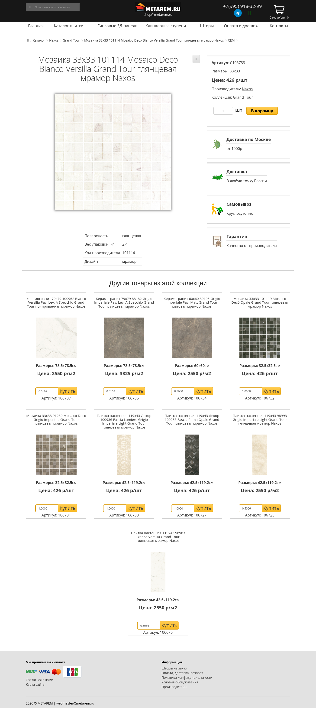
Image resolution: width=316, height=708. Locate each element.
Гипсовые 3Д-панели (117, 25)
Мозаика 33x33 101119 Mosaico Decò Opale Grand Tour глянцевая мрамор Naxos (259, 302)
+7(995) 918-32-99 (242, 6)
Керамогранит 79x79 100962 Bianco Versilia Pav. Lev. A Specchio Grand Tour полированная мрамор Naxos (56, 302)
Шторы (207, 25)
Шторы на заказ (174, 668)
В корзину (262, 111)
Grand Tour (71, 40)
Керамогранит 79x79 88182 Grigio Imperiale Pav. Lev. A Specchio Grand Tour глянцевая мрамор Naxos (124, 302)
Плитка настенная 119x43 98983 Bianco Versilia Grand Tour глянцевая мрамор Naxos (158, 536)
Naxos (54, 40)
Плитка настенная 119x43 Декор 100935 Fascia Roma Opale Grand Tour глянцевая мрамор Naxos (192, 419)
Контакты (279, 25)
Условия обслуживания (179, 682)
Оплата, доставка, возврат (182, 673)
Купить (68, 391)
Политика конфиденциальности (186, 677)
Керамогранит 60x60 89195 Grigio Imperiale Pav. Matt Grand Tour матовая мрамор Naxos (192, 302)
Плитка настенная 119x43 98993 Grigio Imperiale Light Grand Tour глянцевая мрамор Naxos (260, 419)
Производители (174, 687)
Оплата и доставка (242, 25)
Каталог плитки (69, 25)
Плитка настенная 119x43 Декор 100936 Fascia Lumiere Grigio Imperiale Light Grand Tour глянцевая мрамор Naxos (124, 421)
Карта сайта (35, 684)
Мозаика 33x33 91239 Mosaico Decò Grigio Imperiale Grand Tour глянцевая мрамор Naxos (56, 419)
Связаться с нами (39, 680)
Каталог (39, 40)
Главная (36, 25)
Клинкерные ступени (165, 25)
